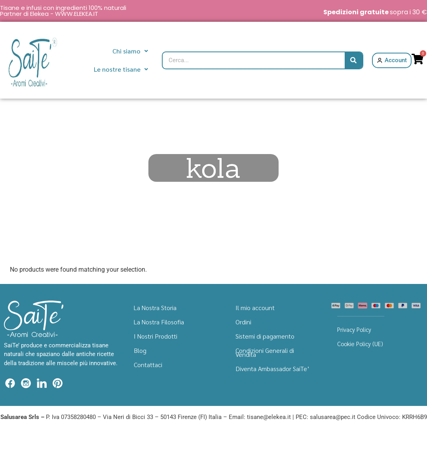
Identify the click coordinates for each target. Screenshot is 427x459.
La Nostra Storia (155, 307)
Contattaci (148, 364)
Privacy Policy (354, 329)
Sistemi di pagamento (264, 336)
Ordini (243, 322)
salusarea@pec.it (332, 417)
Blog (140, 350)
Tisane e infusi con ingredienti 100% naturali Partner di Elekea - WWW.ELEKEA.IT (63, 11)
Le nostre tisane (121, 69)
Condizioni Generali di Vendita (264, 352)
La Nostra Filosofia (159, 322)
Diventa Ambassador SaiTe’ (272, 368)
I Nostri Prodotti (155, 336)
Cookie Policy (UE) (360, 343)
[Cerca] (353, 60)
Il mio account (255, 307)
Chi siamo (130, 51)
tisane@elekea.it (269, 417)
